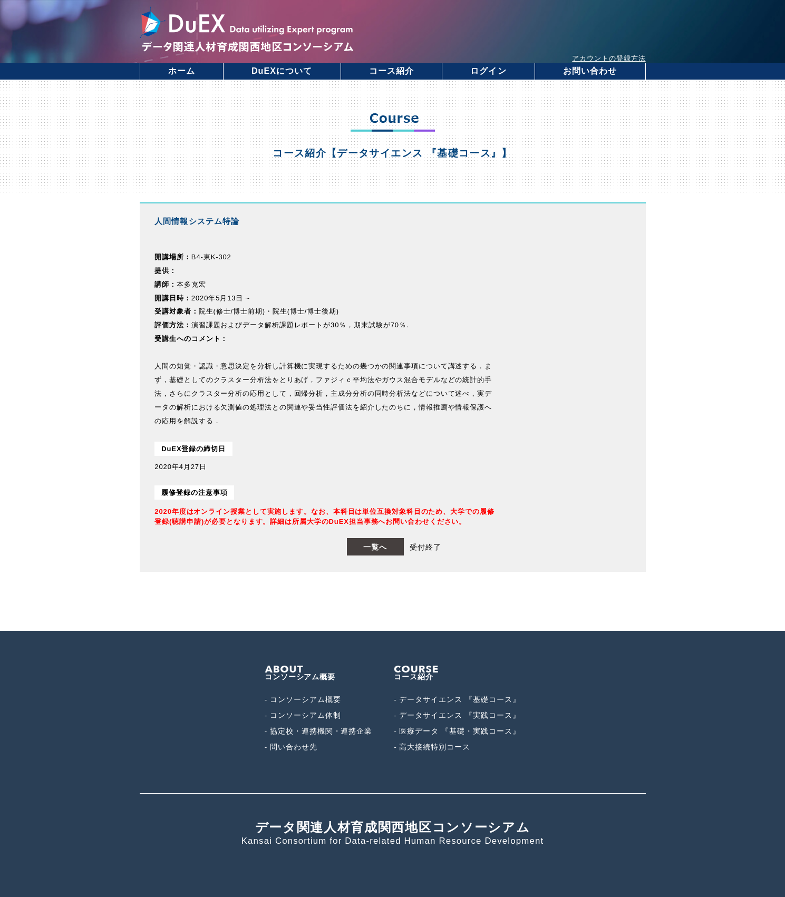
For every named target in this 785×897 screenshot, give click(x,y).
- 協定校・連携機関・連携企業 (319, 731)
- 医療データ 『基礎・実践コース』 (457, 731)
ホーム (181, 70)
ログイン (488, 70)
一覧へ (375, 547)
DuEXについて (282, 70)
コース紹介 (391, 70)
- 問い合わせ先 (291, 747)
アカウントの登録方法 (608, 58)
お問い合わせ (590, 70)
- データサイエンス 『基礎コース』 (457, 700)
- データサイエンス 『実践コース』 (457, 715)
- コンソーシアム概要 (303, 700)
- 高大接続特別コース (432, 747)
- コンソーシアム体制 (303, 715)
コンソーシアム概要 (300, 673)
